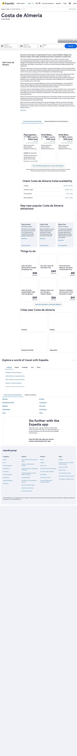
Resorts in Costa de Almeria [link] (13, 383)
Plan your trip (72, 9)
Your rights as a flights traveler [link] (66, 479)
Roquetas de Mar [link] (8, 402)
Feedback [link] (5, 483)
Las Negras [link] (43, 409)
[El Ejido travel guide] (62, 322)
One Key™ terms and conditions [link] (48, 468)
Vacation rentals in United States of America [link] (30, 469)
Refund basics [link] (62, 470)
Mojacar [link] (5, 406)
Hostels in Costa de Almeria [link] (13, 372)
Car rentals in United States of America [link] (29, 481)
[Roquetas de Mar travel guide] (34, 342)
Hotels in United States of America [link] (28, 464)
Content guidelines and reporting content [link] (46, 481)
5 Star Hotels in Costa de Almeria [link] (15, 379)
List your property (48, 3)
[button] (38, 360)
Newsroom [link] (6, 471)
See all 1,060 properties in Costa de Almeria (48, 166)
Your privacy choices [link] (45, 477)
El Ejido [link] (41, 399)
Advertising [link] (6, 477)
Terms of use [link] (43, 465)
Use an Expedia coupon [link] (65, 473)
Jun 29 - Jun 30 (67, 185)
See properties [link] (25, 245)
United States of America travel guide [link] (29, 460)
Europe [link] (3, 9)
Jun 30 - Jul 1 (68, 189)
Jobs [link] (4, 462)
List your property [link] (7, 465)
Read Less (23, 110)
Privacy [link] (42, 459)
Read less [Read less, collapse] (24, 238)
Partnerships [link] (6, 468)
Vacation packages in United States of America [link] (29, 473)
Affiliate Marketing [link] (7, 480)
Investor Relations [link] (7, 474)
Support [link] (61, 459)
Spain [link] (7, 9)
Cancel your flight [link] (63, 467)
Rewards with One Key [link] (27, 488)
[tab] (32, 121)
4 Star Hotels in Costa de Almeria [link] (15, 376)
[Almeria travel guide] (34, 322)
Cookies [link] (42, 462)
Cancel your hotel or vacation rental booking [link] (66, 463)
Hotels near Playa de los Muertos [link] (15, 386)
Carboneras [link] (6, 409)
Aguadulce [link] (43, 402)
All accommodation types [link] (28, 485)
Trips (64, 3)
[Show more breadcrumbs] (21, 9)
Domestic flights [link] (26, 477)
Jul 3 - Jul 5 (69, 193)
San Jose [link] (42, 406)
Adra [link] (41, 413)
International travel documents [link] (66, 476)
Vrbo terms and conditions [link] (47, 471)
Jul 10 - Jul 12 (68, 197)
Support (58, 3)
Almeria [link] (5, 399)
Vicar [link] (4, 413)
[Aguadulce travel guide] (62, 342)
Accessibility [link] (43, 474)
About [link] (4, 459)
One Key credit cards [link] (27, 491)
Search (70, 46)
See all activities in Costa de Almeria (48, 304)
